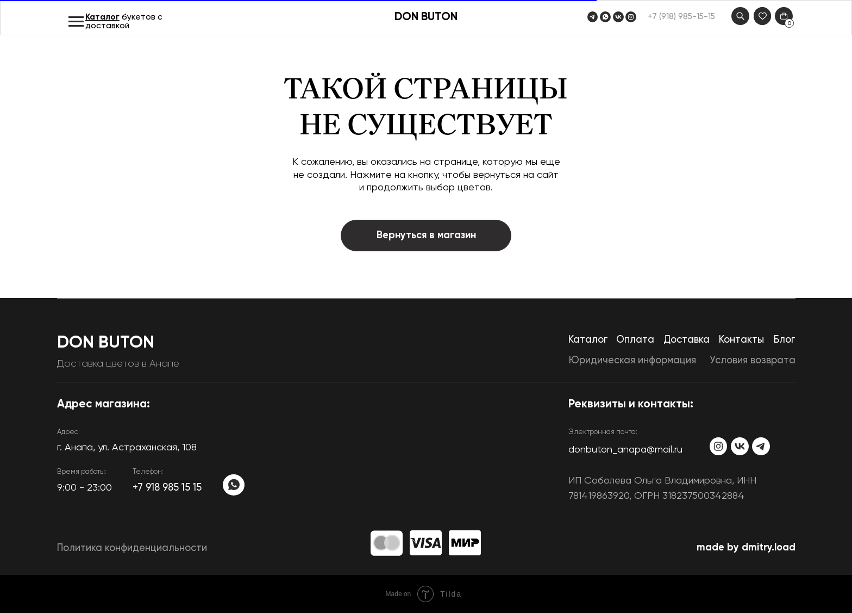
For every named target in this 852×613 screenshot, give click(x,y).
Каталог (102, 17)
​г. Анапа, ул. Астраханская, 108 (127, 448)
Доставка (686, 340)
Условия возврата (752, 361)
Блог (784, 340)
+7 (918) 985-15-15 (681, 17)
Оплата (635, 340)
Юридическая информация (632, 361)
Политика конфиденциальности (132, 548)
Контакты (741, 340)
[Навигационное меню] (76, 21)
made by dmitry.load (746, 548)
